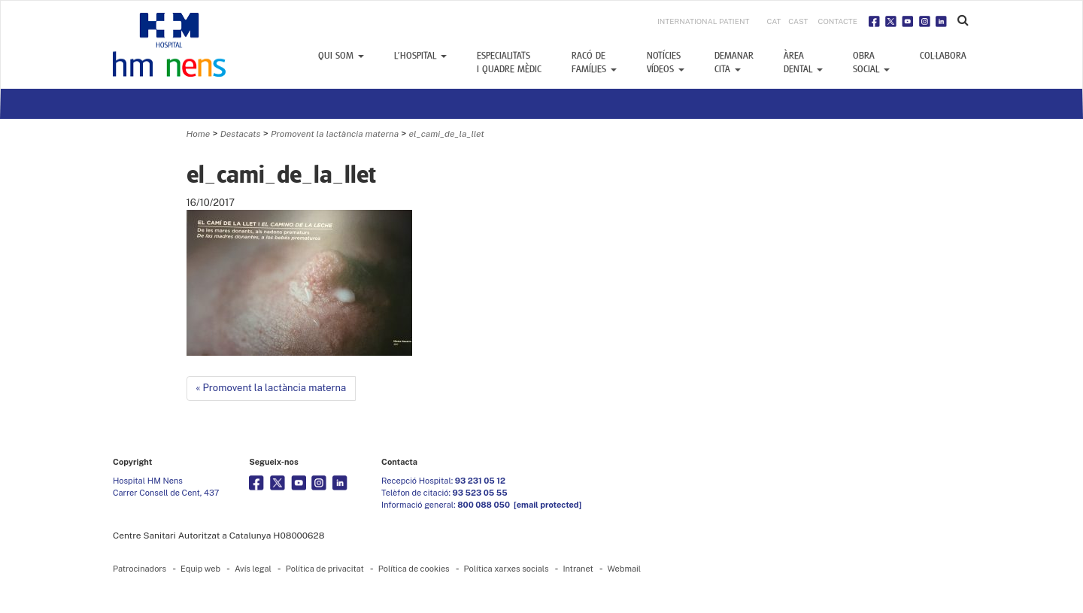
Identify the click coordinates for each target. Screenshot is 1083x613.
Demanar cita (734, 62)
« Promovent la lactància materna (271, 387)
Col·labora (943, 55)
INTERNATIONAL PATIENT (703, 21)
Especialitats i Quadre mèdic (509, 62)
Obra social (871, 62)
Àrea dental (803, 62)
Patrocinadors (139, 568)
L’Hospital (420, 55)
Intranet (578, 568)
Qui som (341, 55)
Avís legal (253, 568)
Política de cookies (414, 568)
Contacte (837, 21)
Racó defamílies (594, 62)
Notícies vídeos (665, 62)
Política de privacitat (325, 568)
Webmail (625, 568)
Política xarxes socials (506, 568)
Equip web (200, 568)
